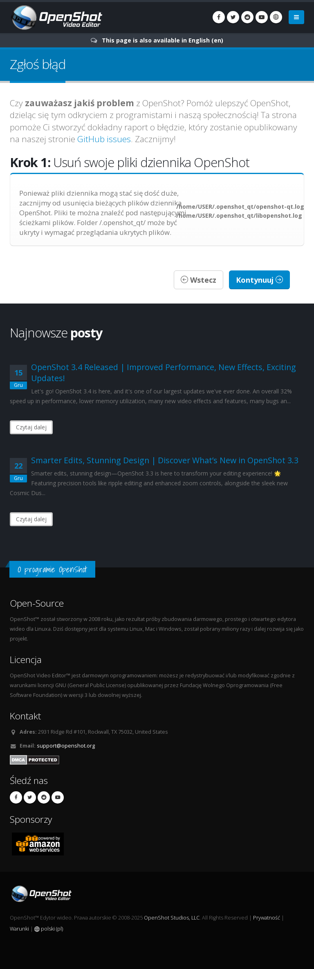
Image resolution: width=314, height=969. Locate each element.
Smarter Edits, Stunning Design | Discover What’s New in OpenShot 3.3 (164, 460)
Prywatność (266, 917)
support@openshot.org (66, 745)
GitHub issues (104, 139)
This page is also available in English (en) (162, 40)
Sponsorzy (31, 819)
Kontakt (25, 716)
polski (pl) (48, 928)
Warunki (19, 928)
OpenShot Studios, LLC (172, 917)
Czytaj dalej (31, 427)
